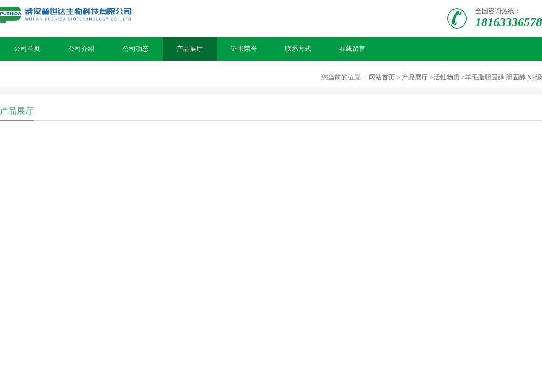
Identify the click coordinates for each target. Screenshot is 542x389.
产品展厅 (190, 48)
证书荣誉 (244, 48)
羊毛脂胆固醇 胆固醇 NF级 (503, 77)
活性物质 (447, 77)
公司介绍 (81, 48)
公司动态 (135, 48)
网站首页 (382, 77)
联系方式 (298, 48)
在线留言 (352, 48)
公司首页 (27, 48)
